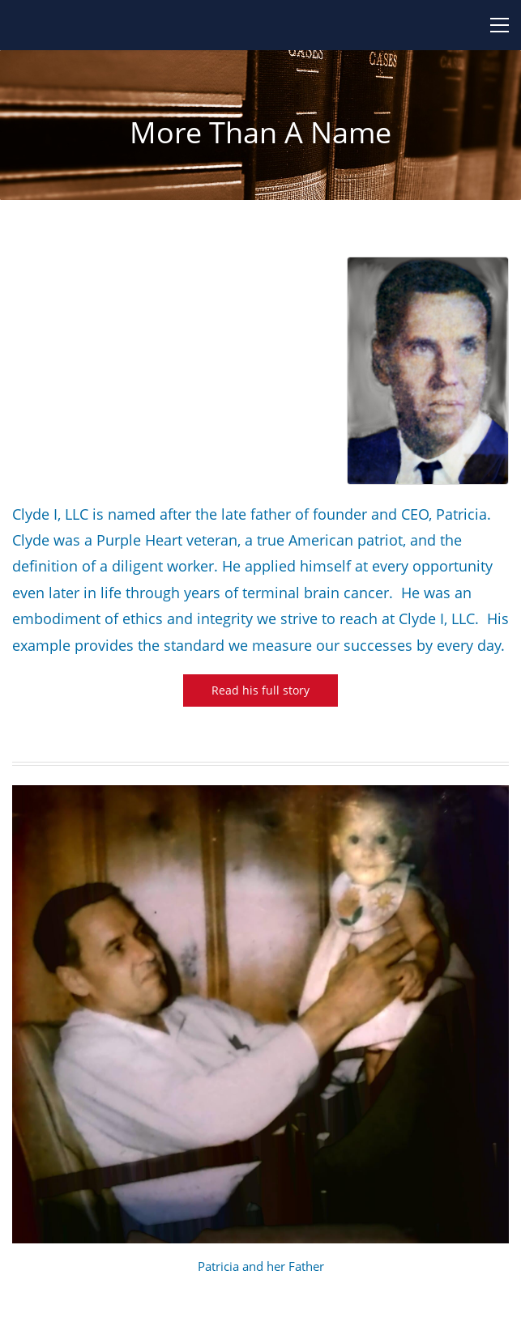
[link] (428, 266)
